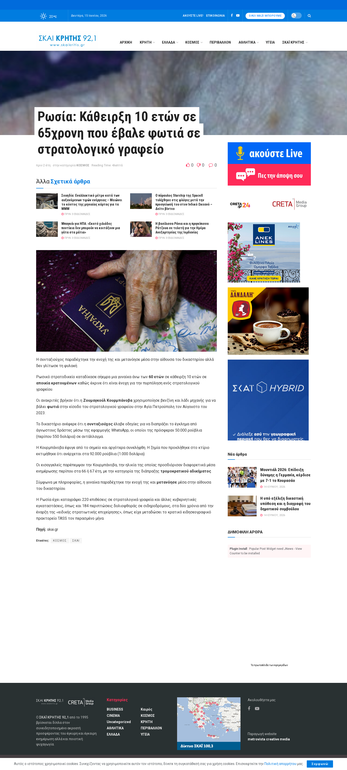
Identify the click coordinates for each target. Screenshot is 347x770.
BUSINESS (115, 709)
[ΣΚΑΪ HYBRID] (268, 400)
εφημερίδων (281, 665)
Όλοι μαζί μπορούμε (265, 15)
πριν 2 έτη (43, 165)
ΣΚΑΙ (76, 540)
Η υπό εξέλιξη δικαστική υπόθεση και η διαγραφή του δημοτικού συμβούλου (285, 503)
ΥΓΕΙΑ (270, 42)
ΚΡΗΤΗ (146, 42)
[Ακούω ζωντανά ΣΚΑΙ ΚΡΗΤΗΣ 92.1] (269, 153)
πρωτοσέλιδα (261, 665)
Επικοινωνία (215, 15)
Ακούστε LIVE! (193, 15)
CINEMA (113, 716)
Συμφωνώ (320, 764)
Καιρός (146, 709)
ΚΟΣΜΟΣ (192, 42)
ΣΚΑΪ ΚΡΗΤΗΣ (293, 42)
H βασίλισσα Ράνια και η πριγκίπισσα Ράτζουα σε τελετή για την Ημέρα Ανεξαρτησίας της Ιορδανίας (182, 228)
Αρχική (126, 42)
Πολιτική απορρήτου (280, 764)
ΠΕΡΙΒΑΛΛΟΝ (220, 42)
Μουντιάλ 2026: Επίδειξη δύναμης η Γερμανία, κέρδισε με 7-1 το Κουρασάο (285, 475)
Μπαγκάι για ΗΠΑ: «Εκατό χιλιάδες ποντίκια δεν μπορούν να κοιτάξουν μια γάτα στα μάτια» (90, 228)
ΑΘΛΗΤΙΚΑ (247, 42)
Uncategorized (119, 722)
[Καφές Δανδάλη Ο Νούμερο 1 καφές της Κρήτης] (268, 321)
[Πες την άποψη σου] (269, 174)
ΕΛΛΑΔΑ (168, 42)
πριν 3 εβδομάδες (75, 214)
